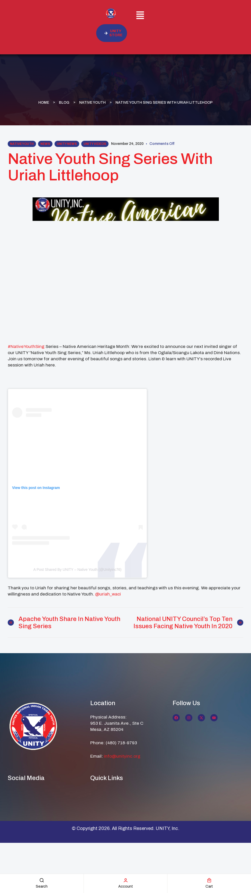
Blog (64, 102)
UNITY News (67, 144)
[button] (140, 16)
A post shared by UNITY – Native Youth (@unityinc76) (77, 569)
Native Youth (92, 102)
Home (43, 102)
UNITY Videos (95, 144)
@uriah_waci (108, 594)
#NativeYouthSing (26, 346)
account (125, 886)
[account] (125, 880)
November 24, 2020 (127, 144)
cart (209, 886)
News (45, 144)
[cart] (209, 880)
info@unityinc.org (122, 756)
